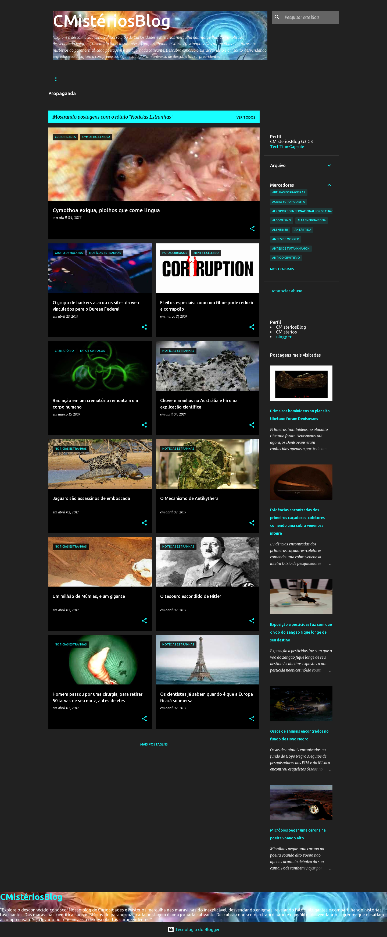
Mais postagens (154, 744)
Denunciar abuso (286, 291)
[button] (252, 229)
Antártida (303, 229)
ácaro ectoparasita (288, 201)
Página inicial (65, 78)
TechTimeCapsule (287, 146)
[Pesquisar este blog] (310, 17)
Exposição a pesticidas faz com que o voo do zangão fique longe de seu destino (301, 632)
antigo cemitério (286, 257)
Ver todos (245, 117)
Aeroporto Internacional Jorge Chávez (304, 211)
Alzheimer (280, 229)
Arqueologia (102, 78)
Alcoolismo (281, 220)
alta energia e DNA (312, 220)
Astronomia (138, 78)
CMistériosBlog (112, 20)
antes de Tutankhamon (291, 248)
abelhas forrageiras (288, 192)
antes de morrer (285, 239)
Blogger (284, 337)
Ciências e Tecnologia (182, 78)
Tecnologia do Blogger (194, 929)
